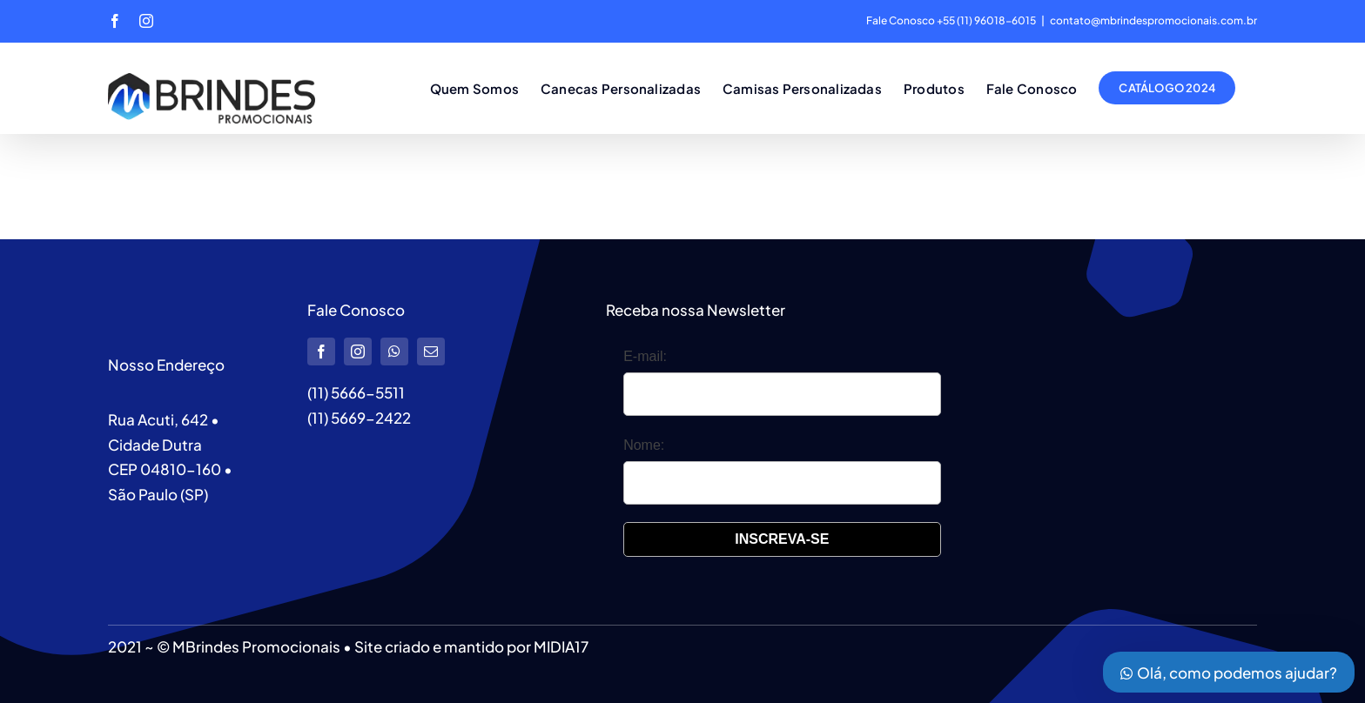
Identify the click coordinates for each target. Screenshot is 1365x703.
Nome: (643, 445)
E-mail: (645, 356)
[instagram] (358, 351)
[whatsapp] (394, 351)
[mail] (431, 351)
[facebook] (321, 351)
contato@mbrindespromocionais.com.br (1153, 20)
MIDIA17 (561, 646)
